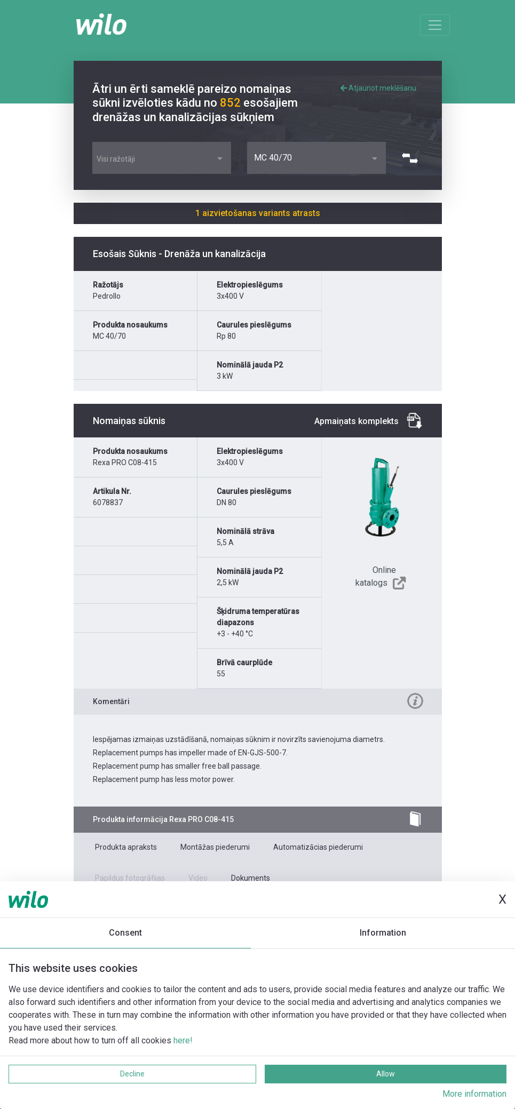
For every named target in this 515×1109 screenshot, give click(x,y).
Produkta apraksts (126, 847)
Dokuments (250, 878)
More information (474, 1094)
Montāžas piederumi (215, 847)
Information (383, 933)
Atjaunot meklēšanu (378, 88)
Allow (385, 1074)
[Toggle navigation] (435, 25)
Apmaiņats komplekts (356, 421)
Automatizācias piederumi (318, 847)
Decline (132, 1074)
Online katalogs (376, 576)
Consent (125, 933)
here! (183, 1040)
